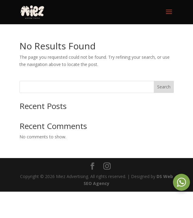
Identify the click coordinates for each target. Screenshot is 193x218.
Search (164, 87)
